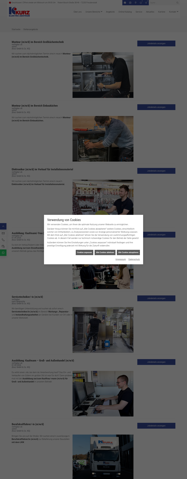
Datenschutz (134, 259)
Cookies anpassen (84, 252)
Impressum (121, 259)
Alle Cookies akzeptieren (128, 252)
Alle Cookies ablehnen (105, 252)
